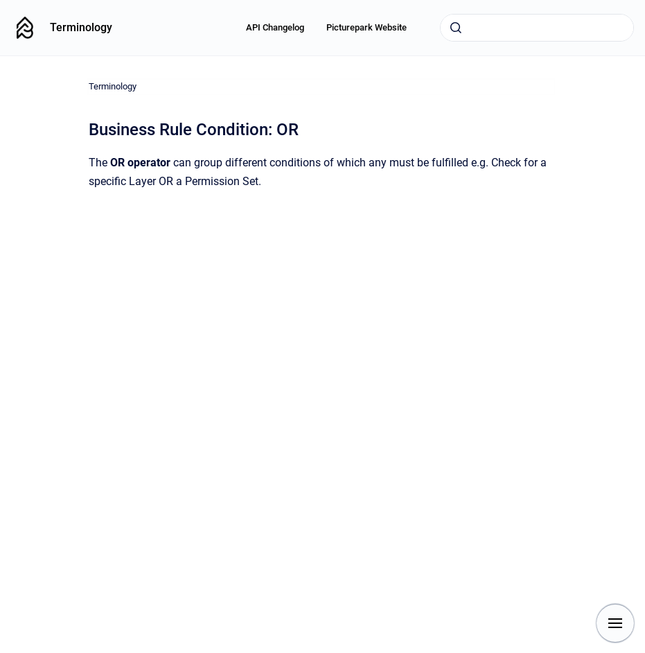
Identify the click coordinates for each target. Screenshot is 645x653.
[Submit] (456, 28)
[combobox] (537, 28)
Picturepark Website (366, 27)
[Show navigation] (615, 623)
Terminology (81, 27)
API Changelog (275, 27)
